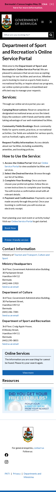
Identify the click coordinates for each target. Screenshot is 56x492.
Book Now (10, 228)
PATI (7, 473)
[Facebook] (28, 456)
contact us (39, 447)
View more (28, 372)
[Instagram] (28, 463)
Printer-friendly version (16, 239)
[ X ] (52, 4)
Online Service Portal (21, 221)
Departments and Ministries (32, 475)
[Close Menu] (51, 22)
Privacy (17, 473)
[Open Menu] (42, 22)
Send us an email (10, 286)
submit (51, 34)
